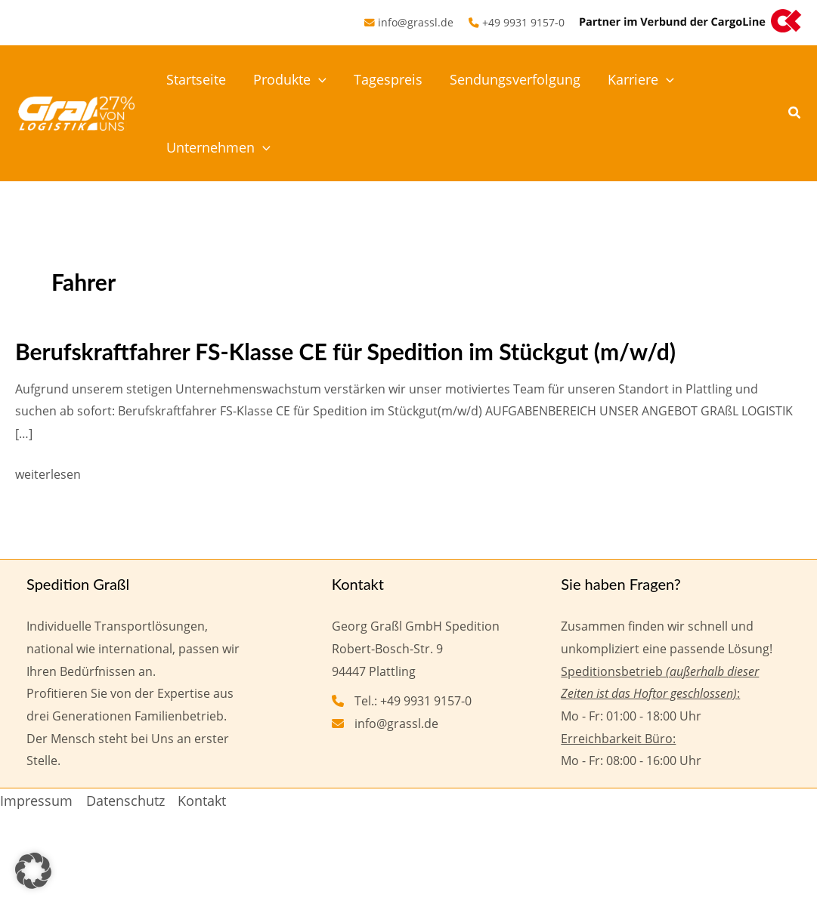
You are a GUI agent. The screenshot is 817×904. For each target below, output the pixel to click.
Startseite (196, 79)
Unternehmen (218, 147)
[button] (318, 79)
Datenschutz (125, 800)
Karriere (641, 79)
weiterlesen (48, 475)
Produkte (289, 79)
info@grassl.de (415, 22)
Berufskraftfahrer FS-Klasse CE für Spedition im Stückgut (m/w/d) (345, 351)
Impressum (36, 800)
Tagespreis (388, 79)
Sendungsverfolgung (515, 79)
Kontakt (202, 800)
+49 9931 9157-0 (523, 22)
